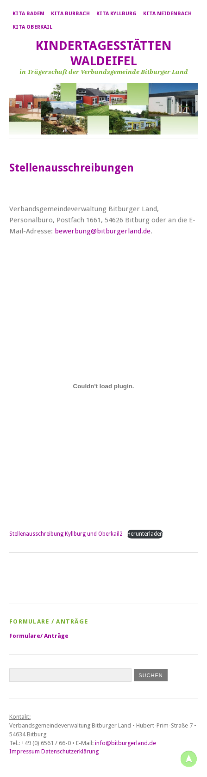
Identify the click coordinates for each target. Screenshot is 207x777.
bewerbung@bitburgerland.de (103, 231)
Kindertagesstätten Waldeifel (104, 53)
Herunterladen (145, 534)
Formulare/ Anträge (39, 635)
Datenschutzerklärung (70, 751)
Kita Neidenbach (167, 14)
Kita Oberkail (32, 27)
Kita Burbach (70, 14)
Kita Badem (28, 14)
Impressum (24, 751)
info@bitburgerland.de (125, 743)
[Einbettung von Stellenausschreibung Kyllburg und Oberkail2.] (103, 386)
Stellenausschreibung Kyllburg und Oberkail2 (66, 534)
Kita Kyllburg (116, 14)
